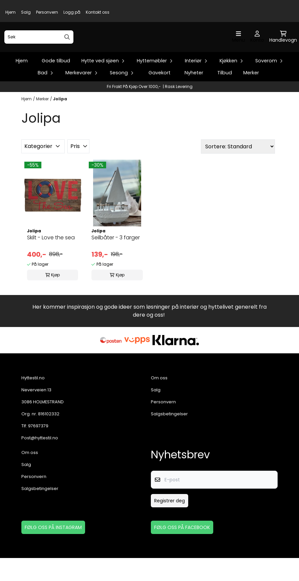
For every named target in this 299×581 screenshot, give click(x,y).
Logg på (71, 12)
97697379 (38, 449)
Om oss (159, 401)
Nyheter (194, 95)
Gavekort (159, 95)
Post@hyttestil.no (39, 461)
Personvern (47, 12)
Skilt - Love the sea (51, 260)
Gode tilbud (56, 83)
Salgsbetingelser (169, 437)
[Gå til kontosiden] (257, 49)
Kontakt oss (97, 12)
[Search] (67, 48)
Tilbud (224, 95)
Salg (26, 12)
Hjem (10, 12)
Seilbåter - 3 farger (115, 260)
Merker (251, 95)
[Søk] (39, 48)
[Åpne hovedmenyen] (238, 49)
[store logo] (151, 48)
